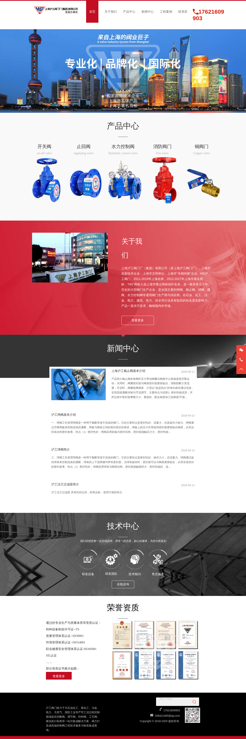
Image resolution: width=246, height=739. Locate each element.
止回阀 (84, 146)
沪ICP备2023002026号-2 (127, 735)
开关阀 (44, 146)
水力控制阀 (123, 146)
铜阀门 (202, 146)
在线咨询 (123, 578)
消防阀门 (162, 146)
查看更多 (137, 320)
